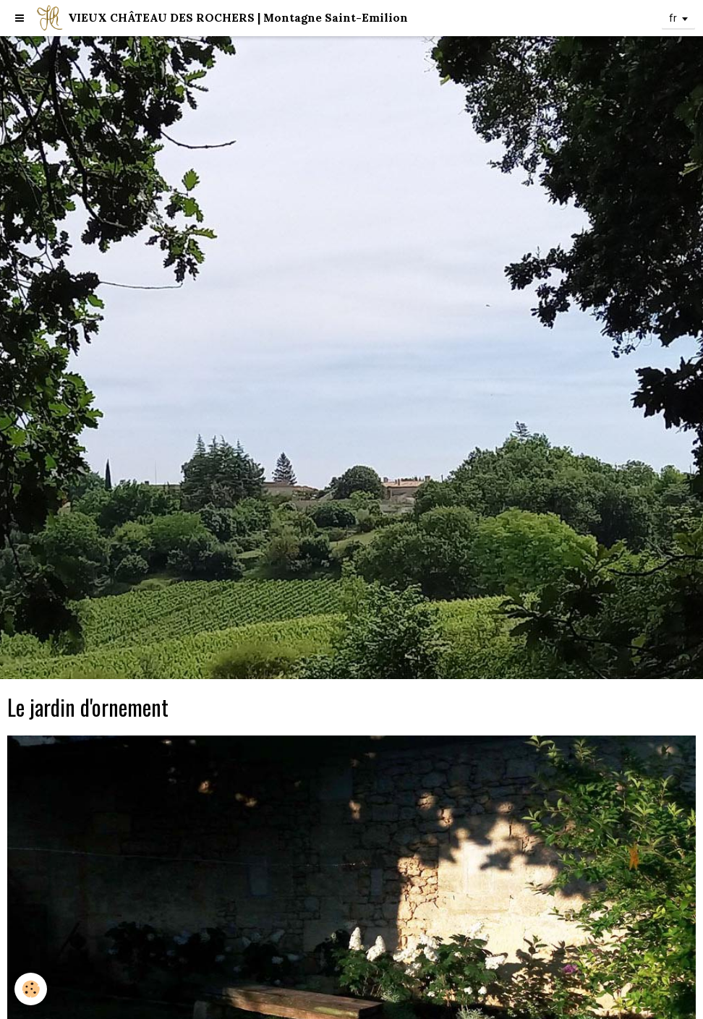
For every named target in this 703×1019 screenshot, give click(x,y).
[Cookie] (30, 989)
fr (673, 18)
